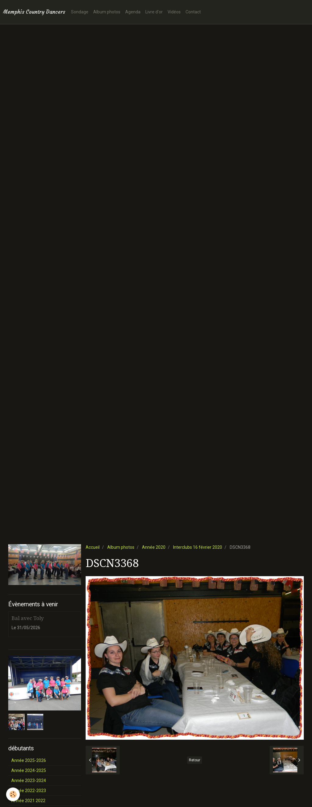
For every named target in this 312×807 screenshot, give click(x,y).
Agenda (132, 11)
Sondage (79, 11)
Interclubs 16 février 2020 (197, 547)
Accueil (93, 547)
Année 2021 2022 (28, 800)
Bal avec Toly (28, 618)
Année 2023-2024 (28, 780)
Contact (193, 11)
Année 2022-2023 (28, 790)
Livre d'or (154, 11)
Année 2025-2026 (28, 760)
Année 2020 (153, 547)
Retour (194, 760)
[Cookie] (13, 794)
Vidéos (174, 11)
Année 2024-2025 (28, 770)
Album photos (106, 11)
